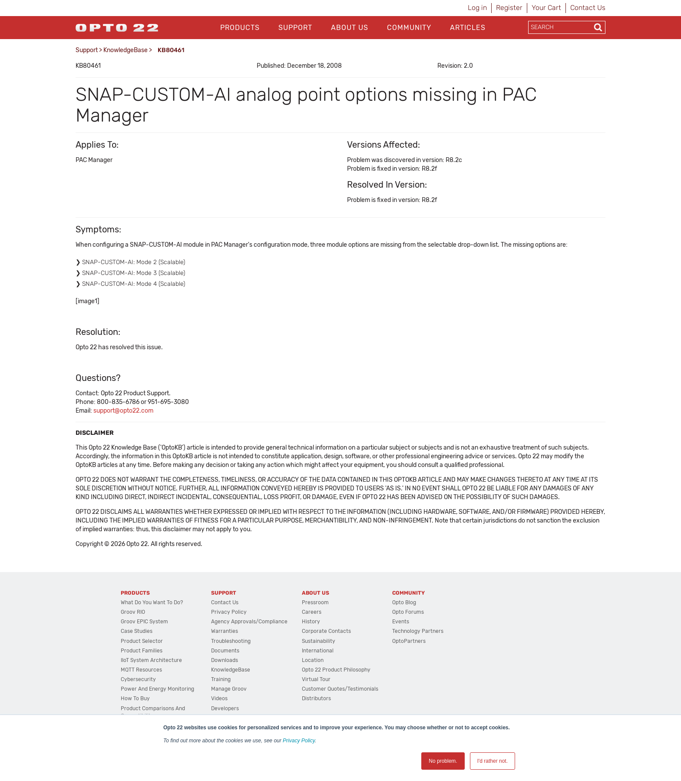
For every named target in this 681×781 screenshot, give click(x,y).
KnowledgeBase (125, 50)
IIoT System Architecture (151, 660)
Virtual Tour (316, 679)
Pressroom (315, 602)
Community (409, 27)
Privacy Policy (299, 741)
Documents (225, 651)
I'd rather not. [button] (492, 761)
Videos (219, 698)
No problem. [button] (443, 761)
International (318, 651)
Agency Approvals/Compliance (249, 622)
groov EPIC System (144, 622)
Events (400, 622)
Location (313, 660)
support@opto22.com (123, 410)
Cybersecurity (138, 679)
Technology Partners (417, 631)
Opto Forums (408, 612)
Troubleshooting (231, 641)
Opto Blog (404, 602)
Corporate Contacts (326, 631)
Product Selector (142, 641)
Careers (311, 612)
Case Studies (136, 631)
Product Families (141, 651)
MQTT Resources (141, 670)
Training (221, 679)
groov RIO (133, 612)
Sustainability (318, 641)
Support (295, 27)
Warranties (224, 631)
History (311, 622)
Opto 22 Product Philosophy (336, 670)
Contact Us (587, 7)
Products (240, 27)
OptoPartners (409, 641)
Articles (468, 27)
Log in (477, 7)
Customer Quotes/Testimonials (340, 689)
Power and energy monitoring (157, 689)
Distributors (316, 698)
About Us (349, 27)
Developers (225, 708)
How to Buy (135, 698)
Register (509, 7)
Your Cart (546, 7)
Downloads (224, 660)
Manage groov (229, 689)
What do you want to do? (152, 602)
